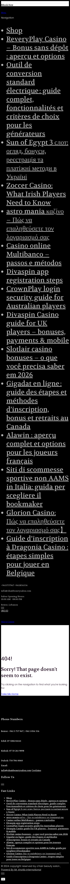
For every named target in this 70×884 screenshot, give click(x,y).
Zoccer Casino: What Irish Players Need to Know (36, 194)
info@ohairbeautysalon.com (16, 770)
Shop (14, 30)
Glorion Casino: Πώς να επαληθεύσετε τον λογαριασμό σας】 (36, 521)
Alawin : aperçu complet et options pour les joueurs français (36, 448)
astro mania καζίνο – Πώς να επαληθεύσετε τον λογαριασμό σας (35, 224)
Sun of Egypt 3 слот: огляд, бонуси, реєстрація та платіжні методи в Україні (37, 159)
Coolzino (36, 770)
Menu (7, 13)
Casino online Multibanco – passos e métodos (34, 254)
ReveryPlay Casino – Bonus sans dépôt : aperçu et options (37, 48)
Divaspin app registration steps (34, 275)
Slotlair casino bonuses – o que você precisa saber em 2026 (35, 362)
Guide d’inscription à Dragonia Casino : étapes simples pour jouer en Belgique (37, 555)
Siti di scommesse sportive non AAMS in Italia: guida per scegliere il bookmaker (37, 486)
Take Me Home (9, 694)
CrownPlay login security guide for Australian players (36, 297)
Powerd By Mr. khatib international (21, 869)
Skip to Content (7, 622)
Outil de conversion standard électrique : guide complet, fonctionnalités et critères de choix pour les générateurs (36, 805)
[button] (2, 882)
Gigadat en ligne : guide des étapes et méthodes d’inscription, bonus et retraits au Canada (37, 405)
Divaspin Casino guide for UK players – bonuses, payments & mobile (37, 327)
